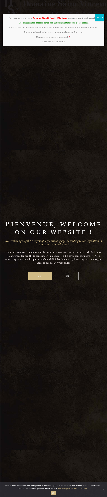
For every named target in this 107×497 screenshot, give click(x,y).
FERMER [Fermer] (99, 17)
